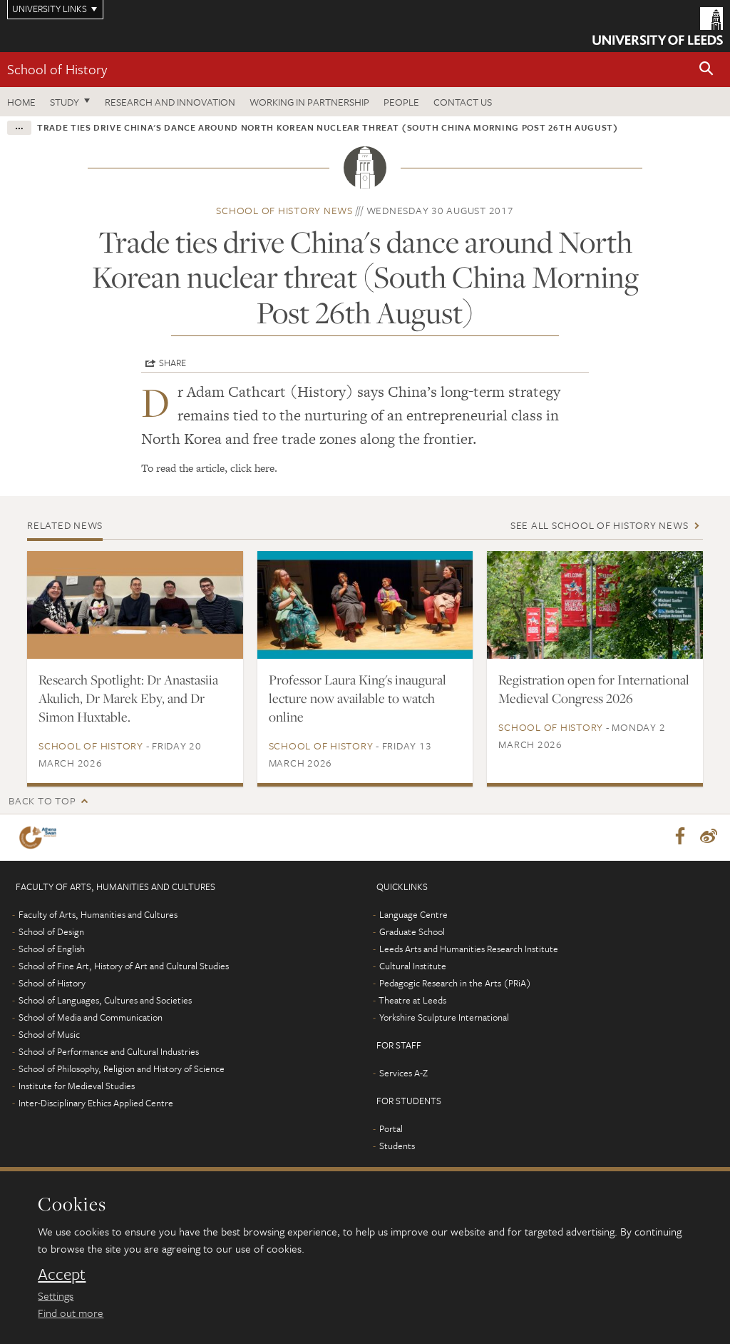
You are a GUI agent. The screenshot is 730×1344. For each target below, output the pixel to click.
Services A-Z (403, 1073)
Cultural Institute (412, 966)
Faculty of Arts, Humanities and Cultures (98, 915)
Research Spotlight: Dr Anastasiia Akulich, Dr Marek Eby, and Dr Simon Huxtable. (128, 698)
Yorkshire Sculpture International (444, 1018)
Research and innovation (170, 101)
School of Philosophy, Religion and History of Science (122, 1069)
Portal (391, 1129)
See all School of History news (599, 524)
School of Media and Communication (91, 1018)
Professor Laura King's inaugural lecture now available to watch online (357, 698)
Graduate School (412, 932)
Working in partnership (309, 101)
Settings (55, 1295)
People (401, 101)
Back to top (42, 800)
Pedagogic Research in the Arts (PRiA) (455, 983)
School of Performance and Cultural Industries (109, 1052)
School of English (52, 949)
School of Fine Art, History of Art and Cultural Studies (124, 966)
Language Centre (413, 915)
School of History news (284, 210)
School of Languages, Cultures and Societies (105, 1001)
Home (21, 101)
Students (397, 1146)
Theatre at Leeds (412, 1001)
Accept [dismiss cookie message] (62, 1274)
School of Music (49, 1035)
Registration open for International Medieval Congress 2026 (593, 688)
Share (172, 362)
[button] (706, 69)
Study (64, 101)
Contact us (462, 101)
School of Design (51, 932)
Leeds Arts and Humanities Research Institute (468, 949)
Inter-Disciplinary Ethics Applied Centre (96, 1103)
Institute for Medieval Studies (77, 1086)
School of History (57, 69)
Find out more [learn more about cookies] (70, 1312)
